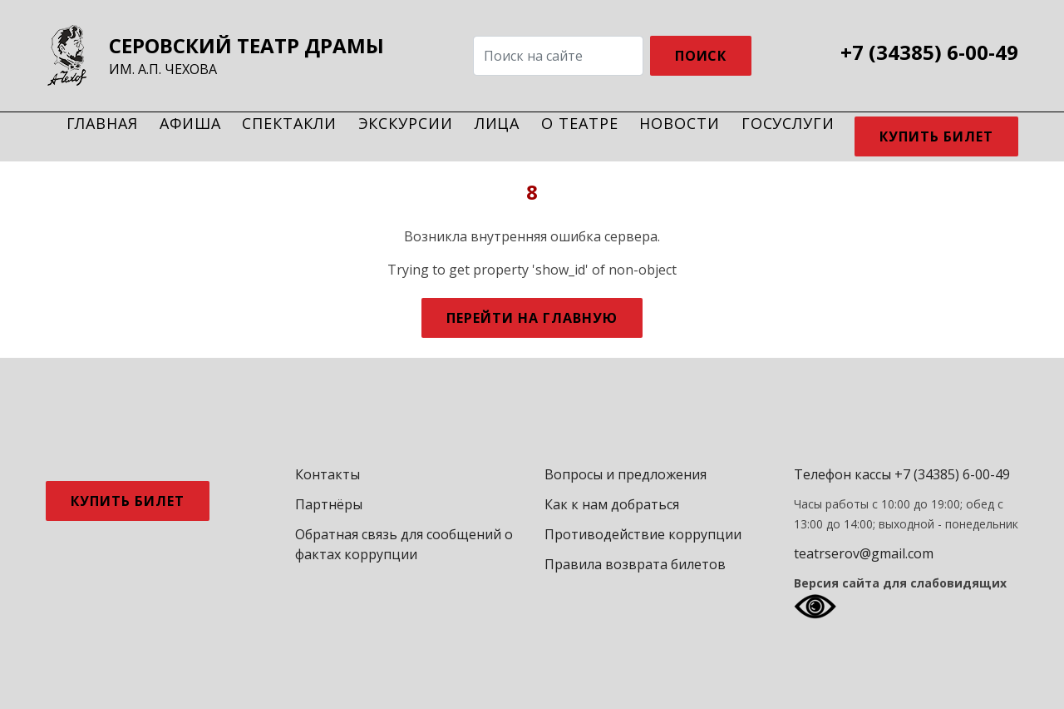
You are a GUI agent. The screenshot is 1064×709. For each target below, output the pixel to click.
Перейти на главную (531, 318)
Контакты (327, 474)
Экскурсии (405, 123)
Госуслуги (788, 123)
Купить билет (936, 136)
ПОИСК (701, 56)
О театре (579, 123)
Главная (102, 123)
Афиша (190, 123)
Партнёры (328, 504)
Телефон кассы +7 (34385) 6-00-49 (902, 474)
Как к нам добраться (611, 504)
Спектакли (289, 123)
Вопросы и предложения (625, 474)
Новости (679, 123)
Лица (497, 123)
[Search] (558, 56)
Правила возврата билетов (635, 564)
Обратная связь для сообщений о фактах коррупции (404, 544)
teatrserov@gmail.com (863, 553)
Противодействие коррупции (642, 534)
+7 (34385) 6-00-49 (929, 52)
